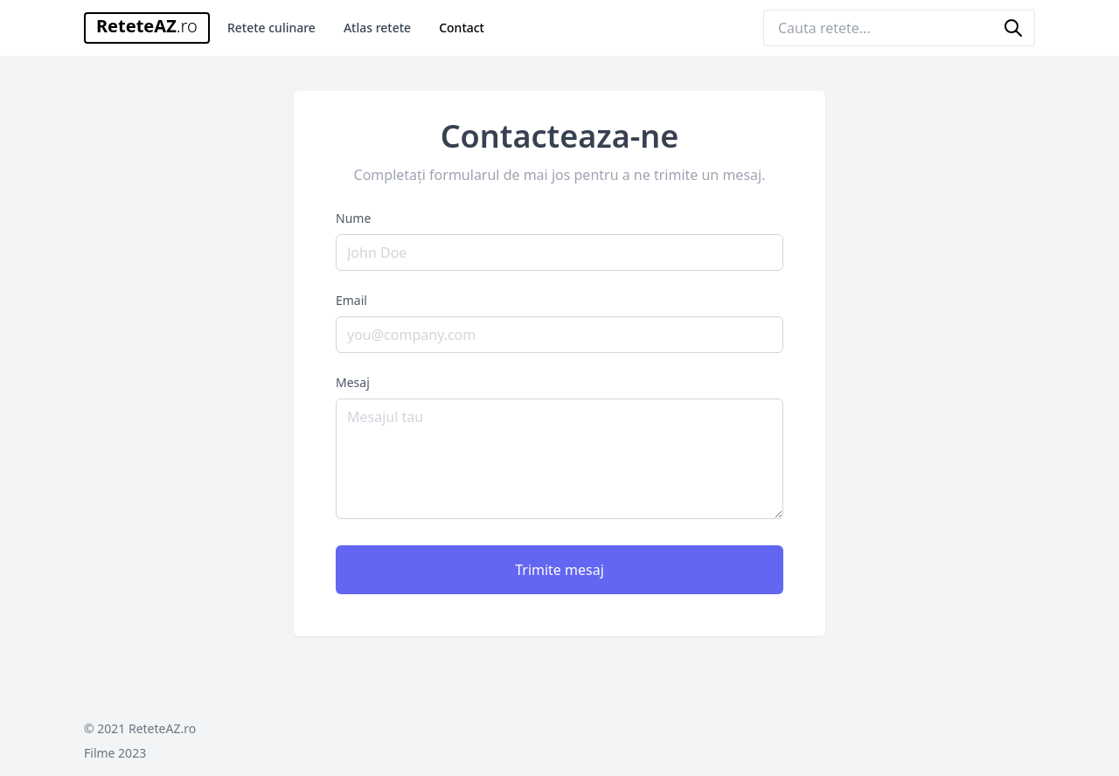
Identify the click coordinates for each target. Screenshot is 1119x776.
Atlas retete (377, 27)
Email (351, 300)
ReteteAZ (147, 26)
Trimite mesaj (559, 569)
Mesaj (353, 382)
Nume (353, 218)
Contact (461, 27)
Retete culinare (271, 27)
